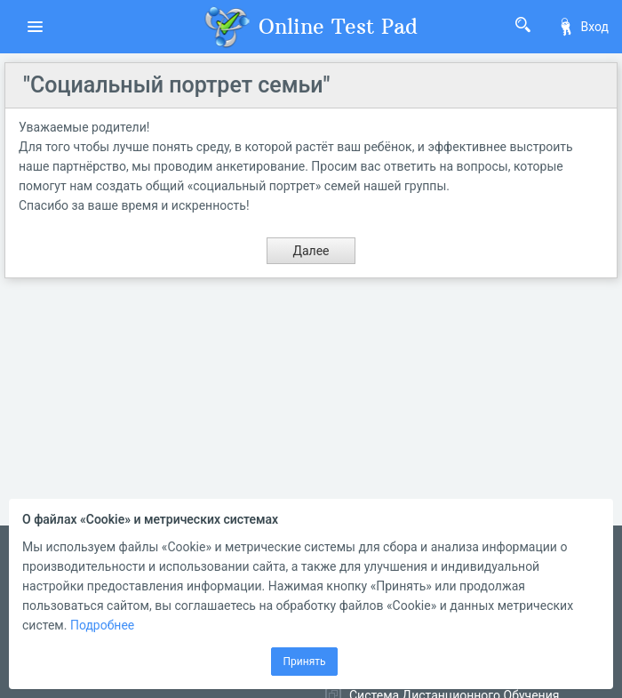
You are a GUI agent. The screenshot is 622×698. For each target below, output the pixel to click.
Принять (304, 661)
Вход (583, 27)
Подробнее (102, 625)
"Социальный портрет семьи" (177, 85)
